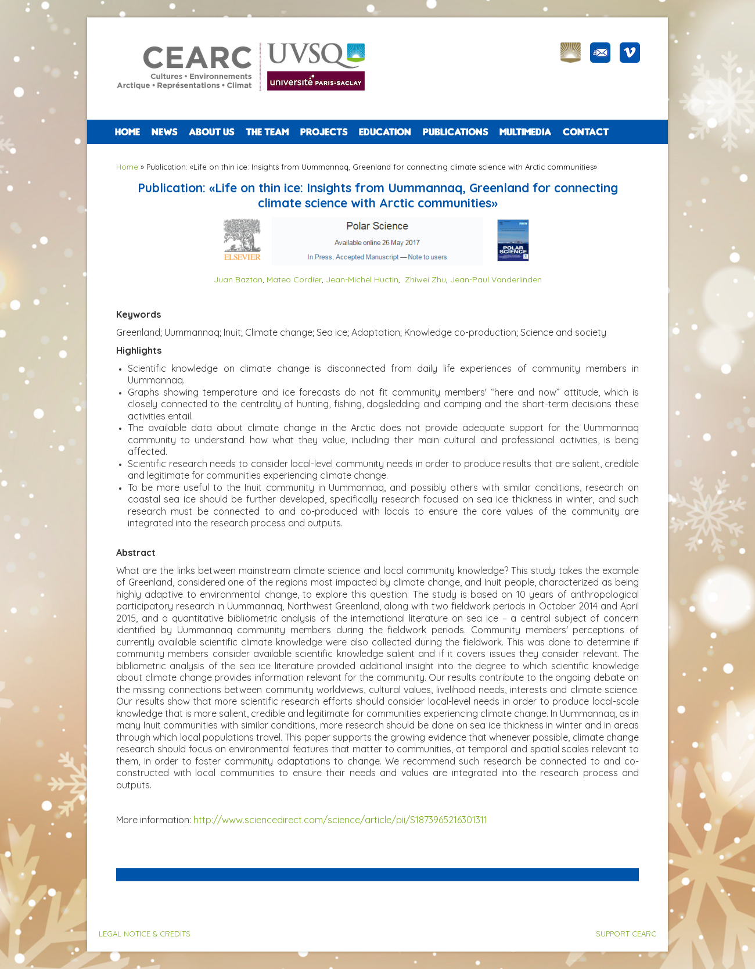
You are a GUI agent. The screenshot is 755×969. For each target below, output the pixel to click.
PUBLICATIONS (455, 132)
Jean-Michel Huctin (362, 279)
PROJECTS (323, 132)
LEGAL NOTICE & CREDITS (144, 933)
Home (127, 132)
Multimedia (525, 132)
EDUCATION (385, 132)
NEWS (164, 132)
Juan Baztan (238, 279)
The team (267, 132)
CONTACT (586, 132)
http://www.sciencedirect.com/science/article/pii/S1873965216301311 (340, 820)
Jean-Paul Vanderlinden (496, 279)
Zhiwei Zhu (425, 279)
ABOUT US (211, 132)
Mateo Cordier (294, 279)
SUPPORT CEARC (626, 933)
